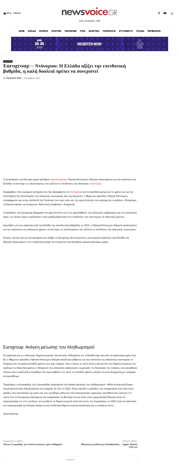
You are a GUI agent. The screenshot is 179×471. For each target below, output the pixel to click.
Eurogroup (60, 179)
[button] (172, 13)
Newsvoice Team (13, 78)
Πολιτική (7, 61)
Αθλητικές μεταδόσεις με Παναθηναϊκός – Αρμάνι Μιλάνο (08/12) (109, 446)
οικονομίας (95, 183)
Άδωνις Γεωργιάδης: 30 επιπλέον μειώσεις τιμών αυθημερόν (32, 444)
